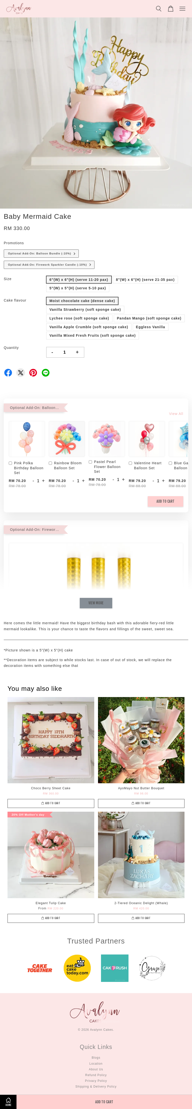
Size (8, 279)
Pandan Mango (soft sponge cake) (149, 318)
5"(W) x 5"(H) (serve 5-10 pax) (78, 288)
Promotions (14, 243)
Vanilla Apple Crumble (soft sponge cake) (89, 327)
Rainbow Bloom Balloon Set (65, 465)
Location (96, 1063)
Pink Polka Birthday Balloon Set (26, 468)
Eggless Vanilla (150, 327)
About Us (96, 1069)
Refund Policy (96, 1075)
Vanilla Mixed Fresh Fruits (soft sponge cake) (93, 335)
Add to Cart (165, 501)
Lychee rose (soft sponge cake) (79, 318)
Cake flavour (15, 300)
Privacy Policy (96, 1081)
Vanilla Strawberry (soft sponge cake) (85, 310)
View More (96, 603)
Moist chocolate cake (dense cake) (82, 301)
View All (176, 414)
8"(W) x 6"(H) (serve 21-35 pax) (145, 280)
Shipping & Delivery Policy (96, 1086)
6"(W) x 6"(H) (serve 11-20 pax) (79, 280)
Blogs (96, 1057)
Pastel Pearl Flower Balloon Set (105, 467)
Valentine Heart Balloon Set (145, 465)
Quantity (11, 348)
